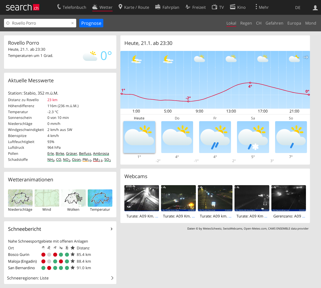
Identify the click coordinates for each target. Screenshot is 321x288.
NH (50, 159)
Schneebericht (24, 229)
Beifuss (85, 153)
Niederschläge (20, 209)
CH (259, 23)
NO (66, 159)
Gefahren (274, 23)
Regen (246, 23)
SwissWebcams (232, 228)
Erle (50, 153)
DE (297, 7)
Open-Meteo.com (255, 228)
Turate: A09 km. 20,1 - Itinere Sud (229, 216)
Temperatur (100, 209)
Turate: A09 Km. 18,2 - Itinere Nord (193, 216)
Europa (294, 23)
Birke (60, 153)
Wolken (73, 209)
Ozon (76, 159)
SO (107, 159)
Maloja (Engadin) (22, 261)
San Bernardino (21, 267)
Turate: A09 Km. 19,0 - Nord (150, 216)
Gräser (71, 153)
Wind (46, 209)
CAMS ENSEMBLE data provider (288, 228)
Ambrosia (101, 153)
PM (87, 159)
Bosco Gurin (18, 254)
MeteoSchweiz (212, 228)
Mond (310, 23)
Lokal (231, 23)
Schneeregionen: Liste (28, 278)
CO (58, 159)
